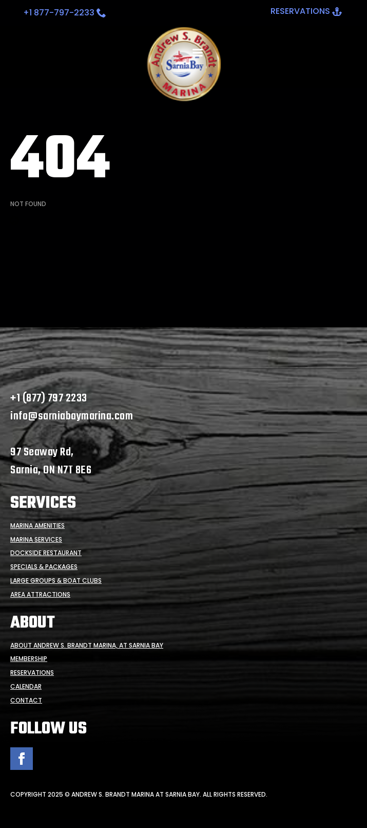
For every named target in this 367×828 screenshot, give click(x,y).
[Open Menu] (197, 52)
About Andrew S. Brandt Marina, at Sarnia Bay (86, 645)
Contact (26, 700)
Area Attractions (40, 595)
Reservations (32, 673)
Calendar (26, 687)
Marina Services (36, 540)
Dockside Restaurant (46, 553)
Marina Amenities (37, 526)
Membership (28, 659)
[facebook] (21, 758)
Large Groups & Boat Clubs (56, 581)
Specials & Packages (44, 567)
